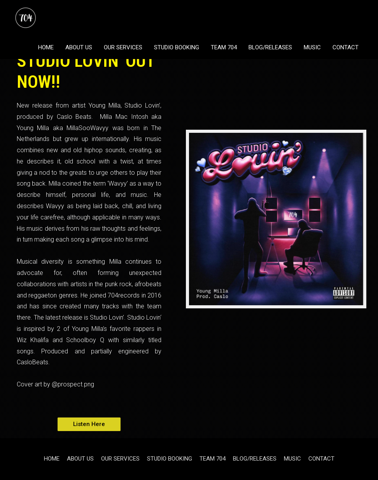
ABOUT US (78, 47)
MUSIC (312, 47)
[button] (89, 424)
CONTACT (345, 47)
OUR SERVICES (123, 47)
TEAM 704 (224, 47)
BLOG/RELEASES (270, 47)
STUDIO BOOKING (176, 47)
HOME (46, 47)
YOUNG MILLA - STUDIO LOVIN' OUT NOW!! (86, 61)
